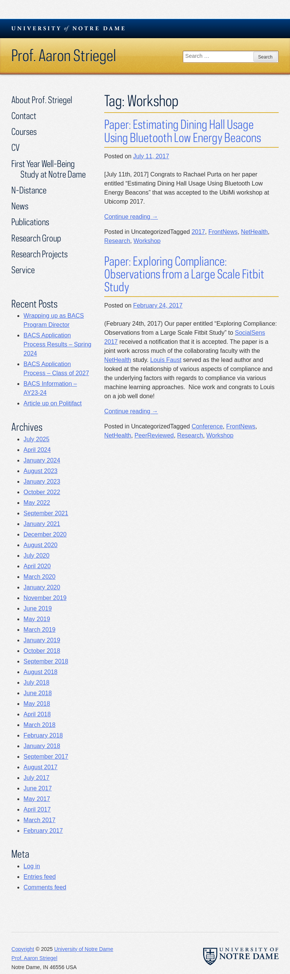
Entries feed (39, 877)
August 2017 (40, 767)
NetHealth (254, 232)
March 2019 (39, 629)
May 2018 (36, 703)
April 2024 (37, 450)
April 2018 (37, 714)
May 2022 (36, 502)
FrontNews (223, 232)
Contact (23, 115)
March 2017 (39, 820)
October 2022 (41, 492)
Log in (31, 866)
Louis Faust (166, 360)
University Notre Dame (68, 28)
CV (15, 147)
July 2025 (36, 439)
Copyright (22, 949)
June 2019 (37, 608)
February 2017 (43, 830)
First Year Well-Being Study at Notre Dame (48, 168)
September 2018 (45, 661)
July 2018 (36, 682)
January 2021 (41, 524)
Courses (24, 131)
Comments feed (44, 887)
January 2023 (41, 481)
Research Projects (39, 253)
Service (23, 269)
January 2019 (41, 640)
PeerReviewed (154, 435)
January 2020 (41, 587)
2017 (198, 232)
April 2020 (37, 566)
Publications (30, 221)
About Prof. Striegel (41, 99)
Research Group (36, 237)
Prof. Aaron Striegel (63, 55)
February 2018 (43, 735)
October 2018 (41, 651)
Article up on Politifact (52, 403)
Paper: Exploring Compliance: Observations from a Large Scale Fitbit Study (184, 274)
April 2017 (37, 809)
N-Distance (28, 189)
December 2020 (44, 534)
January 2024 (41, 460)
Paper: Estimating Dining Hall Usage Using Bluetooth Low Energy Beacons (182, 130)
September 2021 (45, 513)
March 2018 (39, 725)
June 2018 (37, 693)
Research (117, 241)
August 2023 (40, 471)
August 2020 (40, 545)
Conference (207, 426)
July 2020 (36, 555)
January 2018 (41, 746)
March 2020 (39, 577)
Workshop (146, 241)
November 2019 (44, 598)
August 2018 (40, 672)
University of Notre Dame (83, 949)
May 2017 (36, 799)
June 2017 (37, 788)
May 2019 (36, 619)
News (19, 205)
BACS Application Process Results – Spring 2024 (57, 344)
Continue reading (131, 216)
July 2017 (36, 778)
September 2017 (45, 756)
